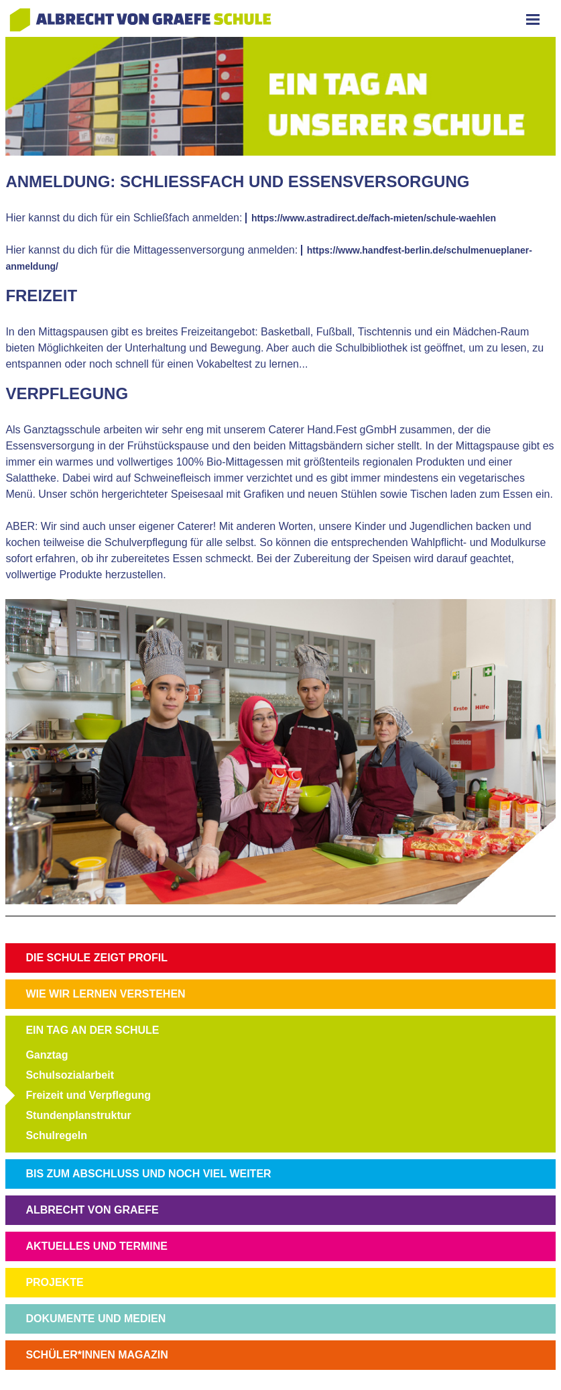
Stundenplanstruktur (78, 1115)
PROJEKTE (54, 1282)
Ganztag (46, 1055)
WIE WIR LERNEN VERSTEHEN (105, 994)
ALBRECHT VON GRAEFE (91, 1210)
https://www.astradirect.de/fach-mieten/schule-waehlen (373, 218)
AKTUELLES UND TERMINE (96, 1246)
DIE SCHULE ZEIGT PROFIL (96, 957)
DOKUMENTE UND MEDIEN (95, 1318)
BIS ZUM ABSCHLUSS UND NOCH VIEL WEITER (148, 1173)
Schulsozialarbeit (69, 1075)
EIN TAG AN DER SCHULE (92, 1030)
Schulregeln (56, 1135)
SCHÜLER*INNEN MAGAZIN (96, 1354)
